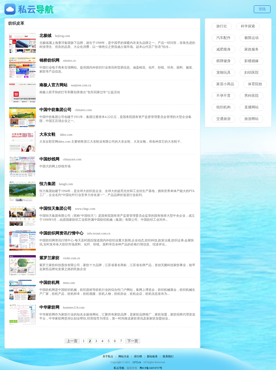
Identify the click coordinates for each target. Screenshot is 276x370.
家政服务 (251, 49)
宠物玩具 (223, 72)
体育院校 (255, 84)
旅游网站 (251, 119)
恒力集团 (47, 184)
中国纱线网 (49, 159)
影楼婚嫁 (251, 61)
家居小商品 (225, 84)
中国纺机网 (49, 282)
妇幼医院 (251, 72)
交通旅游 (223, 119)
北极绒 (45, 35)
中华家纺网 (49, 307)
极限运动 (251, 38)
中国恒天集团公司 (55, 208)
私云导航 (119, 368)
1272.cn (136, 362)
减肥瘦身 (223, 49)
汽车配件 (223, 38)
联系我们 (168, 356)
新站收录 (152, 356)
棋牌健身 (223, 61)
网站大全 (123, 356)
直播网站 (251, 107)
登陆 (262, 9)
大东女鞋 (48, 134)
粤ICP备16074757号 (151, 368)
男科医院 (251, 95)
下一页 (132, 341)
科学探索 (248, 26)
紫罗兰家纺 (49, 258)
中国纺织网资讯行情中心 (61, 233)
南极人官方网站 (53, 85)
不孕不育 (223, 95)
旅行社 (221, 26)
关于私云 (108, 356)
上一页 (72, 341)
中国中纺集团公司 (55, 109)
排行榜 (138, 356)
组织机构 (223, 107)
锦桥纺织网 (49, 60)
